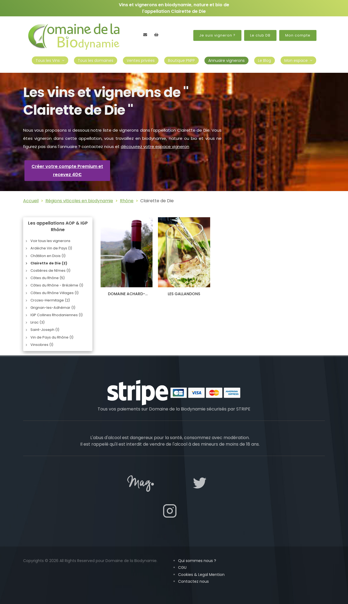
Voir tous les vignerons (50, 240)
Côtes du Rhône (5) (47, 278)
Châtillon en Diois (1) (48, 255)
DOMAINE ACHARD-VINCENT (126, 296)
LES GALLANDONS (184, 294)
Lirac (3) (37, 322)
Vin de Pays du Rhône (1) (51, 337)
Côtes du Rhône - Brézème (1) (56, 285)
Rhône (126, 201)
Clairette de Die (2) (48, 263)
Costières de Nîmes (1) (50, 270)
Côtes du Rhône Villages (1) (54, 293)
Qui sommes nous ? (197, 560)
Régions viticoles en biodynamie (79, 201)
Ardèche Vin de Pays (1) (51, 248)
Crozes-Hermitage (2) (50, 300)
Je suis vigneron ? (217, 35)
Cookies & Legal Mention (201, 574)
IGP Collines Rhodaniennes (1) (56, 315)
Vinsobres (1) (41, 344)
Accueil (31, 201)
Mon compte (297, 35)
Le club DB (260, 35)
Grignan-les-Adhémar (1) (52, 307)
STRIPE (243, 409)
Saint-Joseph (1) (44, 329)
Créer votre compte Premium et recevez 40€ (67, 170)
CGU (182, 567)
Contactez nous (193, 581)
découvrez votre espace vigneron (155, 146)
